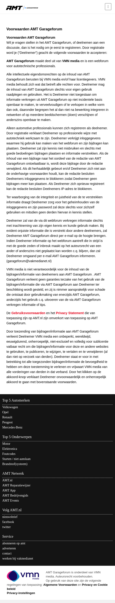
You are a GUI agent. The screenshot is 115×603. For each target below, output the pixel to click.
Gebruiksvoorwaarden (28, 313)
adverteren (9, 548)
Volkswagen (10, 407)
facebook (8, 522)
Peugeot (7, 422)
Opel (5, 412)
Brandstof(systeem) (14, 464)
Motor (6, 443)
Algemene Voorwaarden (60, 584)
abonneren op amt (13, 543)
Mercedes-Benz (12, 427)
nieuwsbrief (9, 517)
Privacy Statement (70, 313)
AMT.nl (7, 480)
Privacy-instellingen (21, 593)
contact (6, 553)
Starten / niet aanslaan (16, 459)
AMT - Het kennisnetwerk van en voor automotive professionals (22, 7)
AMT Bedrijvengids (15, 495)
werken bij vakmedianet (17, 558)
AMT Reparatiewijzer (16, 485)
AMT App (9, 490)
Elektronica (9, 449)
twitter (6, 527)
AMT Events (10, 500)
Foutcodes (9, 454)
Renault (7, 417)
